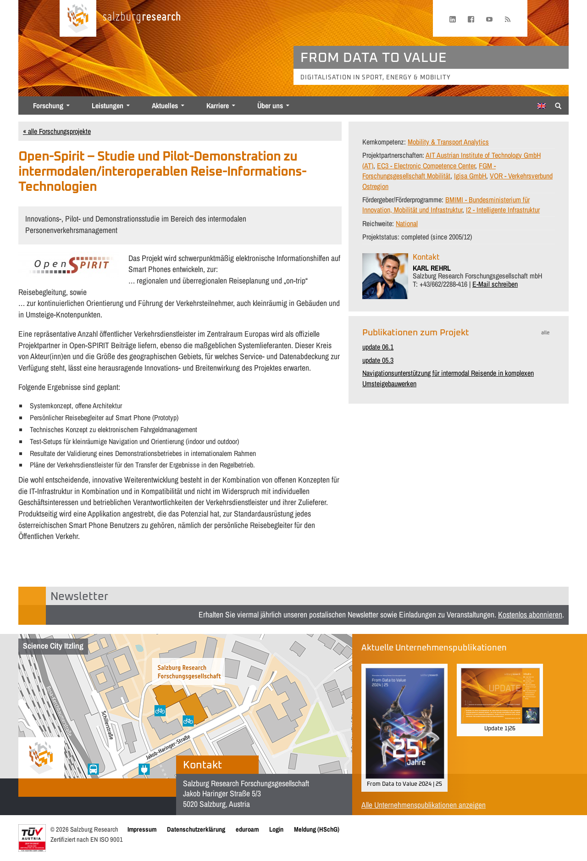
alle (545, 332)
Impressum (141, 829)
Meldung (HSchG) (316, 829)
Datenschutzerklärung (196, 829)
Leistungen (107, 105)
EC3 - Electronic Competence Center (426, 166)
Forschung (48, 105)
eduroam (247, 829)
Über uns (270, 105)
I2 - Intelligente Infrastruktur (503, 210)
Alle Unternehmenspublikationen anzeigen (423, 805)
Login (276, 829)
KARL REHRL (432, 268)
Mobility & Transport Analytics (448, 142)
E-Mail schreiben (495, 284)
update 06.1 (377, 347)
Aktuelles (165, 105)
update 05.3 (377, 360)
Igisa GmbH (470, 176)
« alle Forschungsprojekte (57, 131)
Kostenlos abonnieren (530, 614)
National (407, 223)
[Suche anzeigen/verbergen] (558, 105)
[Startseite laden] (78, 18)
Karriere (217, 105)
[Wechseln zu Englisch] (541, 106)
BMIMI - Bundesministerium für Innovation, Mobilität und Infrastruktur (446, 204)
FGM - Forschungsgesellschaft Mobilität (429, 171)
